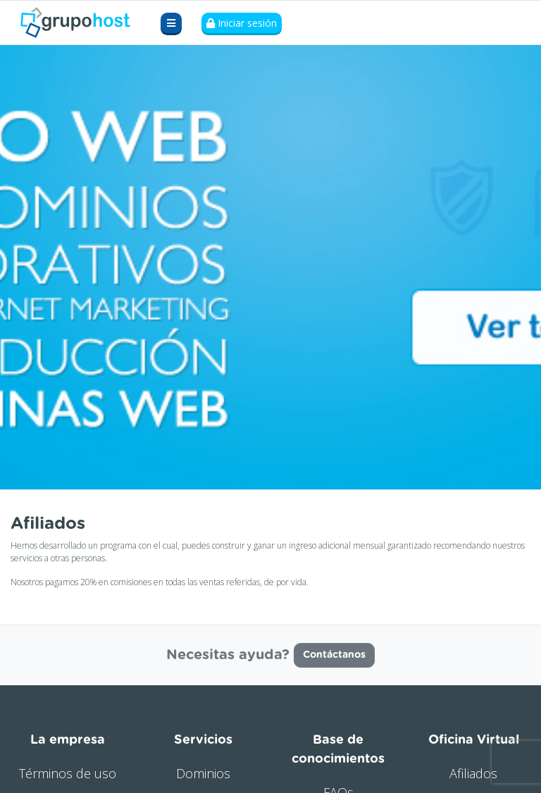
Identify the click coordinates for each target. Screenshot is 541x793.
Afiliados (473, 773)
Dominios (203, 773)
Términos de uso (67, 773)
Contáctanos (334, 655)
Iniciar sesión (241, 23)
